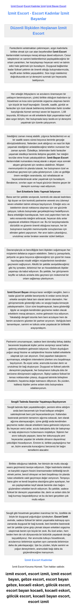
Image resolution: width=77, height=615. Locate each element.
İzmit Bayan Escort (56, 6)
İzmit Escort (17, 6)
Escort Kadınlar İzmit (35, 6)
